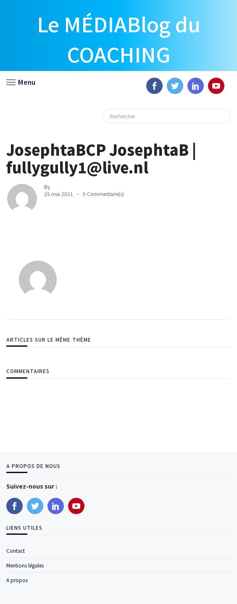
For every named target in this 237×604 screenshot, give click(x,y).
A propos (17, 579)
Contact (15, 550)
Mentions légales (25, 565)
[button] (21, 81)
